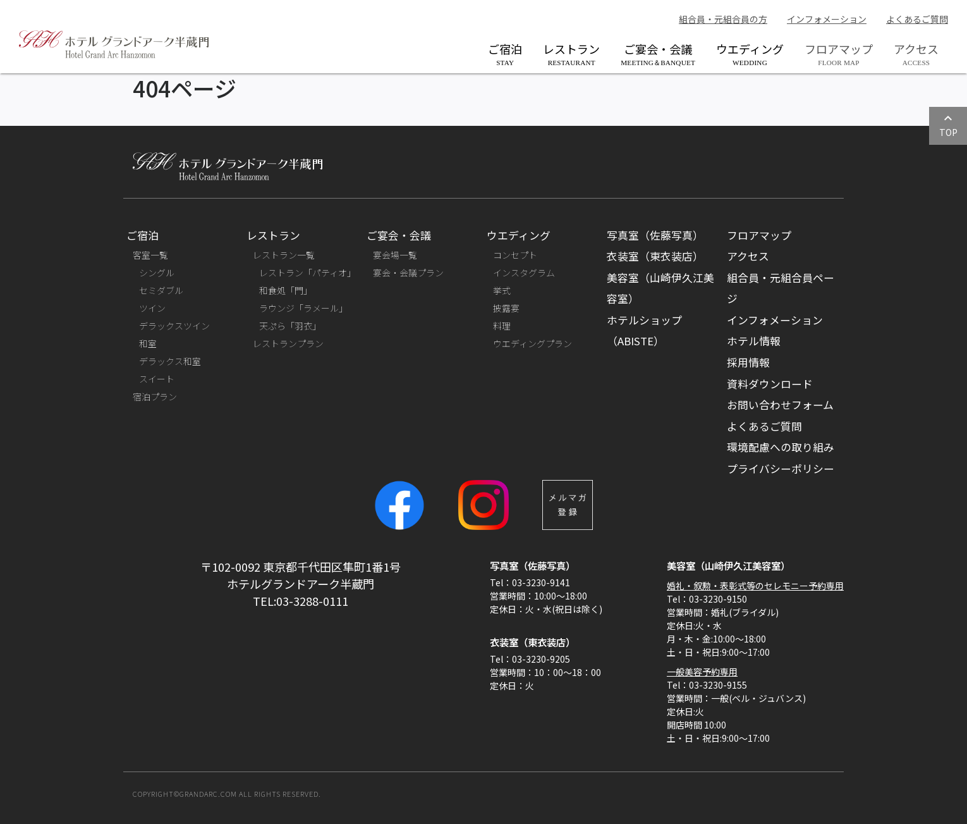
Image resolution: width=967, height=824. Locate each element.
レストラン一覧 (284, 255)
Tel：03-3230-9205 (530, 659)
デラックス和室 (170, 361)
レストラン (571, 53)
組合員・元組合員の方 (723, 19)
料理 (502, 325)
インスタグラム (524, 272)
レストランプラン (288, 343)
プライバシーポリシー (780, 468)
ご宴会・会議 (658, 53)
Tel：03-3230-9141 (530, 582)
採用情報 (748, 362)
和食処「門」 (285, 290)
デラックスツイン (174, 325)
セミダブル (161, 290)
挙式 (502, 290)
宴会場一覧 (395, 255)
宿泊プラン (155, 396)
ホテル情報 (754, 340)
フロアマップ (759, 235)
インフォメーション (827, 19)
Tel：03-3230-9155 (707, 685)
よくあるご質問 (917, 19)
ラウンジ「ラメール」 (303, 308)
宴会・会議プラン (408, 272)
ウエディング (750, 53)
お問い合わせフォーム (780, 404)
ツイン (152, 308)
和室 (148, 343)
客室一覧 (150, 255)
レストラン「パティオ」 (307, 272)
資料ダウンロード (770, 383)
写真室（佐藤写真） (655, 235)
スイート (156, 378)
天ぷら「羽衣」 (290, 325)
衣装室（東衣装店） (655, 256)
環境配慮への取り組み (780, 447)
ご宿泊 (505, 53)
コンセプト (515, 255)
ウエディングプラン (532, 343)
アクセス (748, 256)
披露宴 (506, 308)
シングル (156, 272)
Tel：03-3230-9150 (707, 599)
